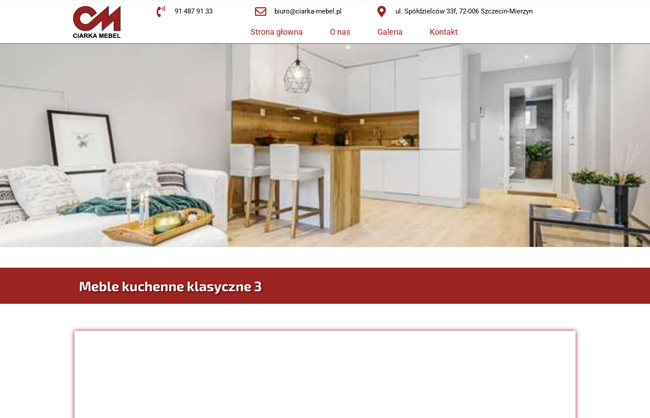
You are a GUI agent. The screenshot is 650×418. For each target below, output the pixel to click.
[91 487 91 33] (161, 11)
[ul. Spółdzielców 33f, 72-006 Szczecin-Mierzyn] (381, 11)
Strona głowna (277, 32)
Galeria (390, 32)
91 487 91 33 (194, 11)
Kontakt (444, 32)
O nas (340, 32)
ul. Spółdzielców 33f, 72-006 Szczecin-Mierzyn (464, 11)
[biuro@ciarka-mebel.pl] (260, 11)
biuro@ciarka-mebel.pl (308, 11)
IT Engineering (537, 407)
